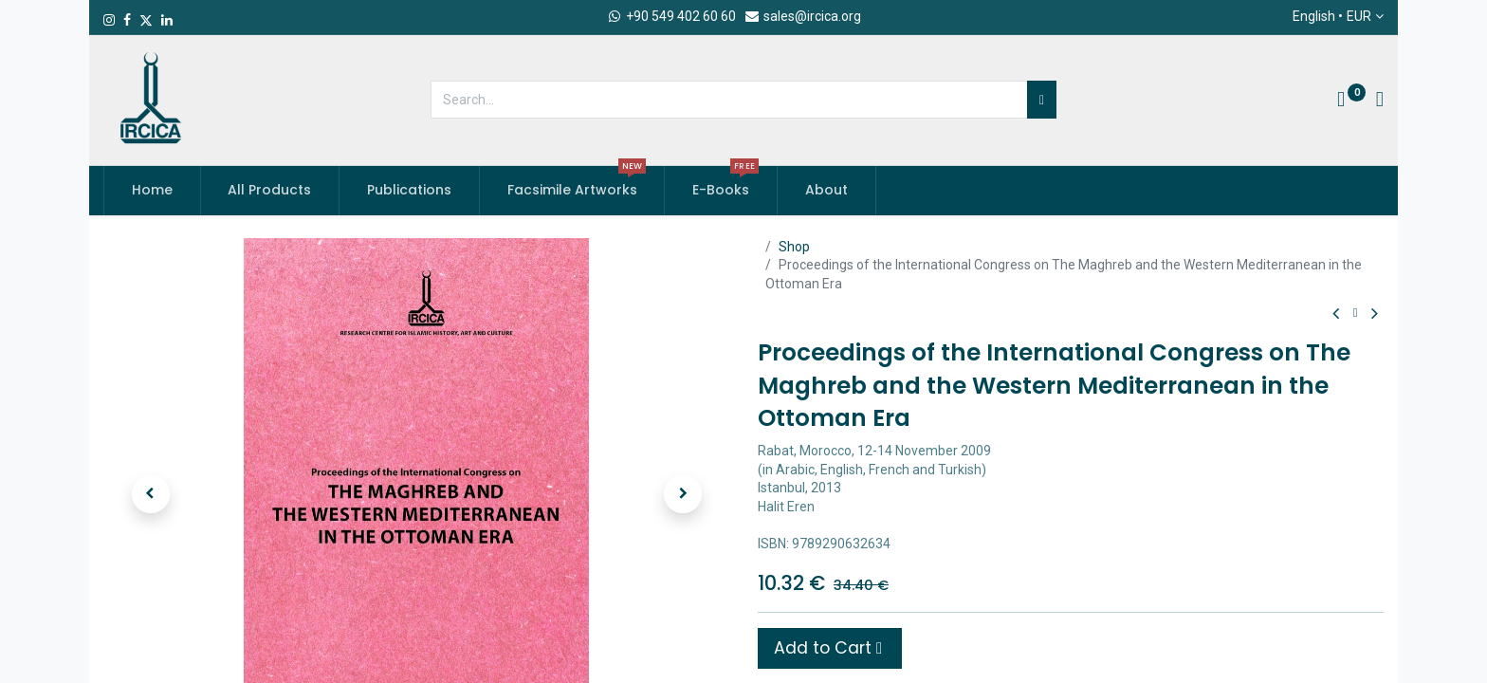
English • (1332, 17)
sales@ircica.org (802, 16)
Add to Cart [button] (828, 648)
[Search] (1041, 100)
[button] (150, 494)
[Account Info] (1380, 101)
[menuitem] (152, 190)
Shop (794, 246)
